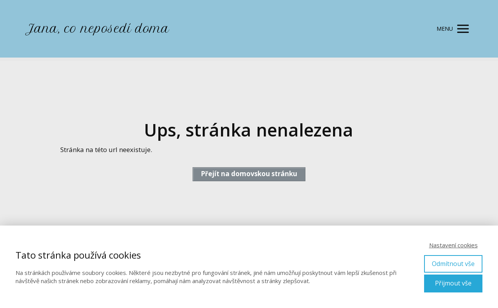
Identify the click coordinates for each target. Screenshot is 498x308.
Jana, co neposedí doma (97, 28)
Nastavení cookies (453, 245)
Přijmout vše (453, 283)
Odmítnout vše (453, 263)
